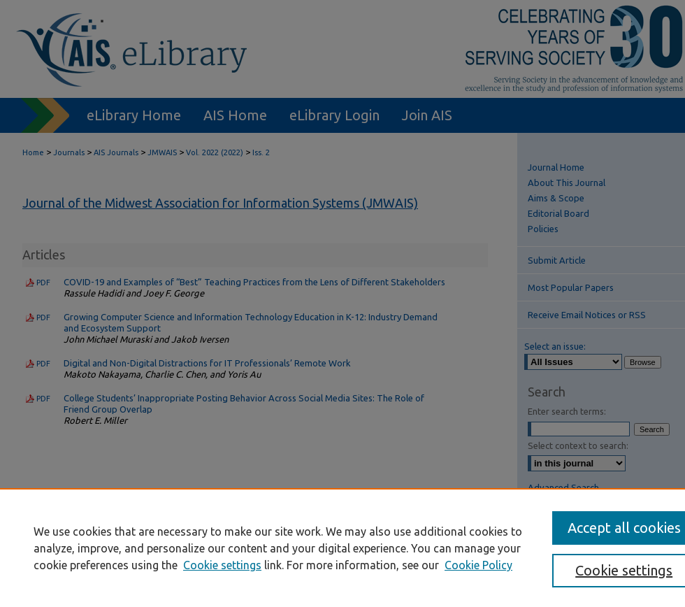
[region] (342, 547)
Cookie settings (222, 565)
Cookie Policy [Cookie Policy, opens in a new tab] (478, 565)
